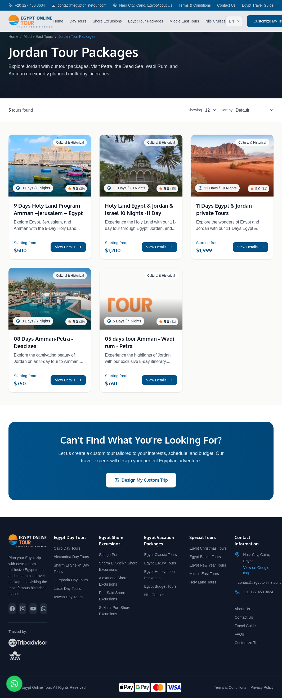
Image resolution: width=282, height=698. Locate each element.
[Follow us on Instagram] (22, 608)
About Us (164, 5)
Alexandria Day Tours (71, 556)
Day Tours (78, 21)
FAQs (239, 634)
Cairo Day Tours (67, 548)
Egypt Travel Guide (258, 5)
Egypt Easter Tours (205, 556)
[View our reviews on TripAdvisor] (27, 642)
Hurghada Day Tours (71, 580)
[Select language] (234, 21)
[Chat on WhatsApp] (14, 684)
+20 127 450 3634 (258, 592)
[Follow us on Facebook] (12, 608)
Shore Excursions (107, 21)
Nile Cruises (215, 21)
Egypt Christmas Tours (208, 548)
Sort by (226, 110)
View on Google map (256, 570)
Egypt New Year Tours (207, 565)
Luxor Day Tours (67, 588)
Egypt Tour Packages (145, 21)
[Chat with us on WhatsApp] (43, 608)
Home (58, 21)
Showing (195, 110)
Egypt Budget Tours (160, 586)
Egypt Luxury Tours (160, 563)
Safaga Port (109, 554)
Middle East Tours (184, 21)
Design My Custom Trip (141, 480)
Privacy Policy (262, 687)
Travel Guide (245, 625)
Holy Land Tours (202, 582)
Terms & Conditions (194, 5)
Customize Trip (247, 642)
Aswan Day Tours (68, 597)
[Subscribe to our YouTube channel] (33, 608)
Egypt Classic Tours (160, 554)
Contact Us (226, 5)
